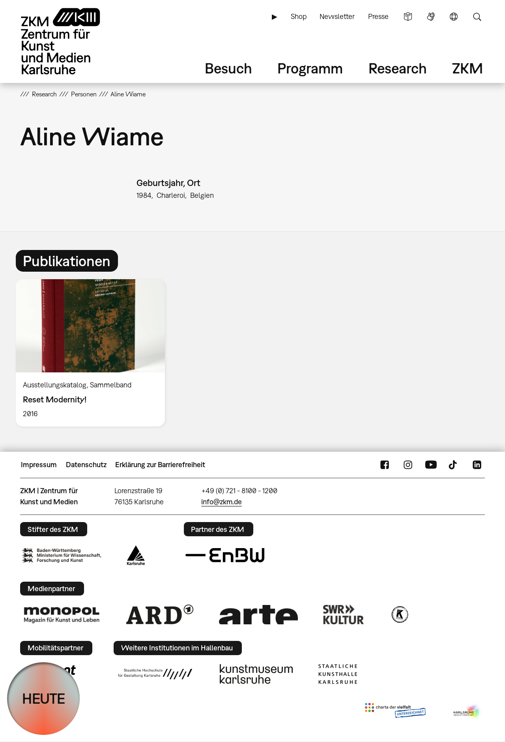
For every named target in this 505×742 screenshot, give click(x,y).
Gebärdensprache (431, 16)
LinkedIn (477, 464)
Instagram (408, 464)
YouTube (431, 464)
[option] (94, 352)
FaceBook (385, 464)
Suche (477, 16)
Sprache (454, 16)
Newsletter (337, 16)
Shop (299, 16)
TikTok (454, 464)
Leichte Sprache (408, 16)
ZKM (467, 68)
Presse (378, 16)
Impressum (39, 464)
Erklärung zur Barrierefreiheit (160, 464)
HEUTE (43, 698)
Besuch (228, 68)
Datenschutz (86, 464)
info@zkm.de (221, 502)
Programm (310, 68)
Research (397, 68)
